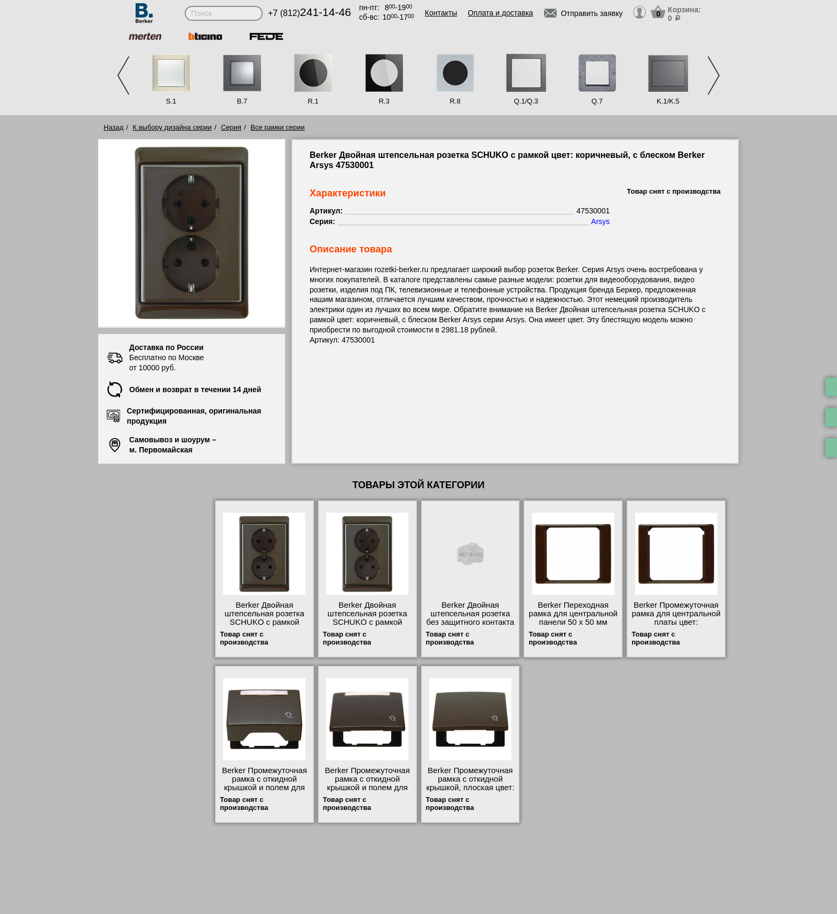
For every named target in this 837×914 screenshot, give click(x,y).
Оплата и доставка (500, 13)
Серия (231, 127)
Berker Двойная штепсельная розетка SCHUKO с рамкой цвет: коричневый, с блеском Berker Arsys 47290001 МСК (264, 626)
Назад (113, 127)
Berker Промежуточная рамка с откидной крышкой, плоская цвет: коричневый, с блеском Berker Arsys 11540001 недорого (470, 791)
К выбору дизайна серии (172, 127)
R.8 (454, 101)
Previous (123, 75)
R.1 (312, 101)
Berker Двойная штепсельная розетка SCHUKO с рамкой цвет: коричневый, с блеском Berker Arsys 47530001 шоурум (367, 626)
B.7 (242, 101)
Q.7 (597, 101)
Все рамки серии (277, 127)
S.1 (171, 101)
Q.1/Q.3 (526, 101)
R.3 (383, 101)
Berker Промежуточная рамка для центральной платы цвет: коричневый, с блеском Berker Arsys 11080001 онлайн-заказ (675, 626)
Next (713, 75)
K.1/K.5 (668, 101)
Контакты (441, 13)
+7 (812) (309, 13)
